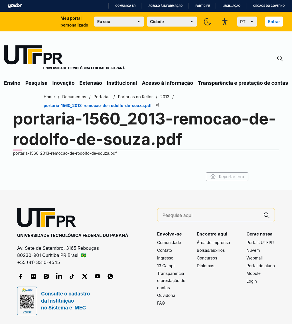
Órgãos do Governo (269, 5)
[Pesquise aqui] (211, 215)
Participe (202, 5)
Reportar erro (227, 177)
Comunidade (169, 242)
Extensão (91, 83)
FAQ (161, 303)
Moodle (253, 273)
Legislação (231, 5)
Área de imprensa (213, 242)
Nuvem (253, 250)
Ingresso (165, 257)
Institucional (122, 83)
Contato (164, 250)
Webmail (254, 257)
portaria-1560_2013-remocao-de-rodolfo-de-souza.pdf (65, 153)
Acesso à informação (165, 5)
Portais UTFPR (260, 242)
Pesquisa (36, 83)
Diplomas (205, 265)
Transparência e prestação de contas (243, 83)
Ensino (12, 83)
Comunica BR (125, 5)
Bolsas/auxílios (211, 250)
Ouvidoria (166, 295)
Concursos (207, 257)
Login (251, 281)
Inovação (63, 83)
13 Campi (166, 265)
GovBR (14, 6)
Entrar (274, 21)
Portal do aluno (260, 265)
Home (49, 96)
